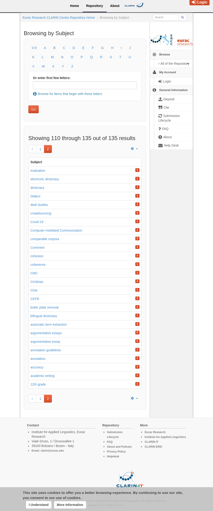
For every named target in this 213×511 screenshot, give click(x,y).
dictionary (37, 188)
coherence (37, 264)
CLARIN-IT (151, 442)
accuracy (36, 367)
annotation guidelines (45, 350)
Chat (33, 290)
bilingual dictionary (43, 316)
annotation (37, 359)
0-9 (34, 48)
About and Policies (119, 446)
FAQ (110, 442)
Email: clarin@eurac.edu (48, 450)
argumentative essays (46, 333)
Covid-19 (36, 222)
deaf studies (39, 205)
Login (199, 2)
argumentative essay (45, 341)
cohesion (36, 256)
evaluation (37, 170)
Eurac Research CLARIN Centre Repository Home (59, 17)
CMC (34, 273)
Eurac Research (155, 432)
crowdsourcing (40, 213)
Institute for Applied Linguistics (165, 437)
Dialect (35, 196)
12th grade (38, 384)
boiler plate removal (44, 307)
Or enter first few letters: (52, 78)
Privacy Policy (116, 451)
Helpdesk (113, 456)
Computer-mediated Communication (56, 230)
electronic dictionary (44, 179)
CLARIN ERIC (153, 446)
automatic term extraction (48, 324)
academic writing (42, 376)
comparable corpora (44, 239)
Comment (37, 247)
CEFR (34, 299)
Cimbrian (36, 282)
